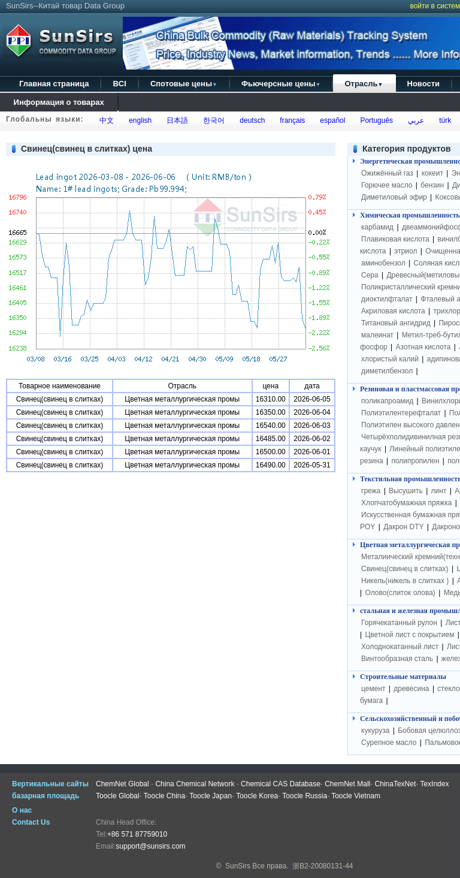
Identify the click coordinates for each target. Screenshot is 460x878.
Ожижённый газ (387, 173)
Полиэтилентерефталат (401, 413)
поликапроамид (387, 401)
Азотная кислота (423, 347)
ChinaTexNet (395, 784)
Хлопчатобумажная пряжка (406, 503)
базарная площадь (45, 796)
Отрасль (363, 83)
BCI (119, 83)
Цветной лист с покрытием (409, 634)
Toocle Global (118, 796)
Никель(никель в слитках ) (405, 581)
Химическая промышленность (410, 215)
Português (374, 120)
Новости (423, 83)
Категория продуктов (406, 148)
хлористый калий (390, 359)
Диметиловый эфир (394, 197)
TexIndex (434, 784)
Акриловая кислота (393, 311)
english (138, 120)
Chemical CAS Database (280, 784)
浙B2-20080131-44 (322, 866)
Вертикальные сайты (50, 784)
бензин (432, 185)
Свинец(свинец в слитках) (405, 569)
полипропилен (415, 461)
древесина (411, 688)
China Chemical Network (194, 784)
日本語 (176, 120)
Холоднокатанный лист (399, 646)
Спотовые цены (183, 83)
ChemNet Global (122, 784)
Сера (370, 275)
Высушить (406, 491)
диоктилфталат (387, 299)
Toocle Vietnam (355, 796)
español (331, 120)
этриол (405, 251)
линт (439, 491)
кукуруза (375, 730)
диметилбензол (387, 371)
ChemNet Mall (347, 784)
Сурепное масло (388, 742)
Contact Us (31, 822)
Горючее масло (386, 185)
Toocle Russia (304, 796)
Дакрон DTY (403, 527)
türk (443, 120)
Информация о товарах (58, 102)
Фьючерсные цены (281, 83)
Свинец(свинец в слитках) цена (86, 148)
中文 (105, 120)
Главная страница (54, 83)
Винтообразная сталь (397, 658)
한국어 (212, 120)
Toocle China (164, 796)
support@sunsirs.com (150, 846)
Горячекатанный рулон (399, 622)
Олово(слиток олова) (400, 593)
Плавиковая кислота (395, 239)
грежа (370, 491)
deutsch (250, 120)
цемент (373, 688)
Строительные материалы (403, 676)
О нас (22, 810)
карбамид (377, 227)
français (290, 120)
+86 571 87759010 (137, 834)
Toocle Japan (210, 796)
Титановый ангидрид (396, 323)
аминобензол (383, 263)
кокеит (432, 173)
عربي (414, 120)
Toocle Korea (257, 796)
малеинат (377, 335)
